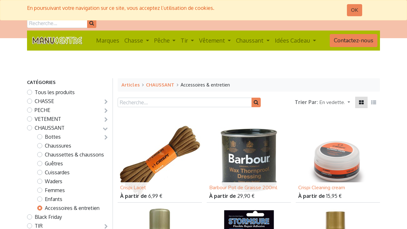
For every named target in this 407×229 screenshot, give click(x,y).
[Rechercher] (91, 23)
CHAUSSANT (50, 128)
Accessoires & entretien (72, 208)
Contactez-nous (353, 40)
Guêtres (54, 163)
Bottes (53, 137)
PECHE (42, 110)
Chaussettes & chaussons (74, 154)
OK (354, 10)
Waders (53, 181)
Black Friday (48, 217)
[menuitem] (107, 40)
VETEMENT (48, 119)
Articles (130, 84)
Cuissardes (57, 172)
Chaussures (58, 145)
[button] (334, 102)
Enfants (53, 199)
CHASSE (44, 101)
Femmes (55, 190)
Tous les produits (55, 92)
